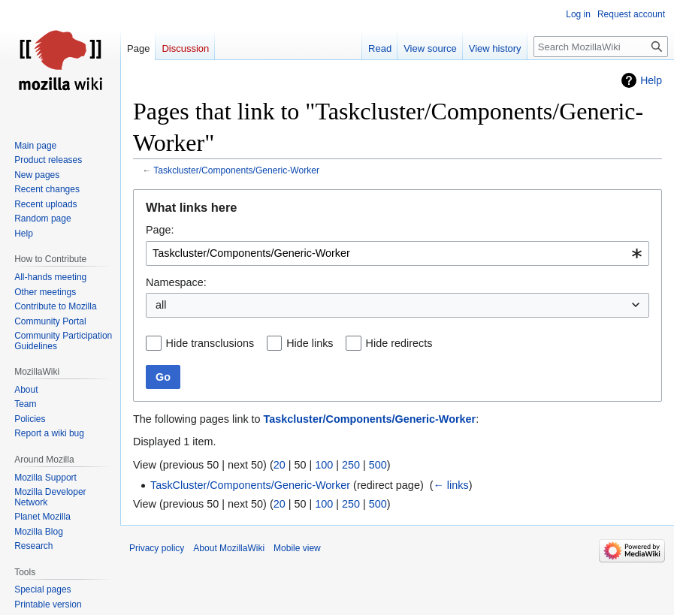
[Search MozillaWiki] (600, 46)
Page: (160, 230)
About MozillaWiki (228, 548)
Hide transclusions (210, 343)
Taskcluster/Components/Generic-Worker (236, 170)
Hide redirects (399, 343)
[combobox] (397, 253)
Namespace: (176, 282)
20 (280, 465)
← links (450, 485)
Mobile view (297, 548)
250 (351, 465)
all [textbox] (161, 305)
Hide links (309, 343)
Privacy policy (156, 548)
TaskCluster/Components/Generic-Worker (250, 485)
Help (651, 80)
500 (378, 465)
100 (324, 465)
